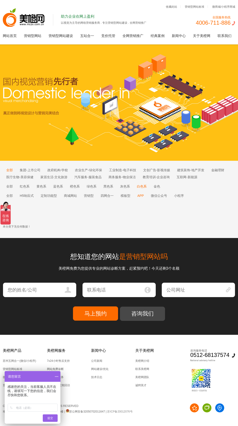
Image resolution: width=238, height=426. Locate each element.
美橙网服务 (56, 350)
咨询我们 (142, 313)
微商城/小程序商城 (223, 6)
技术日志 (96, 377)
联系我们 (224, 36)
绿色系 (91, 186)
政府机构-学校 (57, 170)
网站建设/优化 (100, 369)
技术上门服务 (55, 377)
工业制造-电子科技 (122, 170)
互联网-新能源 (187, 177)
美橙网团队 (142, 377)
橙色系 (75, 186)
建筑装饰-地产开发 (190, 170)
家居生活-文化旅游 (54, 177)
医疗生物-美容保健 (19, 177)
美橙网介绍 (142, 360)
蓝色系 (58, 186)
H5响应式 (27, 196)
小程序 (179, 196)
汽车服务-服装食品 (88, 177)
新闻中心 (179, 36)
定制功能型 (49, 196)
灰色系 (125, 186)
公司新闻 (96, 360)
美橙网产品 (12, 350)
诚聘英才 (140, 385)
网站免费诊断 (55, 369)
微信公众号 (159, 196)
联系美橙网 (142, 369)
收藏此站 (171, 6)
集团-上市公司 (30, 170)
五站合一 (87, 36)
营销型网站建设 (61, 36)
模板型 (125, 196)
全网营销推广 (132, 36)
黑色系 (108, 186)
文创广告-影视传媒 (156, 170)
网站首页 (10, 36)
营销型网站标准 (194, 6)
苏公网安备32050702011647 (85, 411)
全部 (9, 170)
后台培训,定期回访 (58, 385)
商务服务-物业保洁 (122, 177)
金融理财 (217, 170)
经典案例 (158, 36)
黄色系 (41, 186)
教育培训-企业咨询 (156, 177)
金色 (157, 186)
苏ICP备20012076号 (119, 411)
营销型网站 (32, 36)
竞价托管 (108, 36)
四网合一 (107, 196)
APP (140, 196)
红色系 (25, 186)
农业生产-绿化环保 (88, 170)
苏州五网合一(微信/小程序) (19, 360)
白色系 (142, 186)
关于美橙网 (201, 36)
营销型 (89, 196)
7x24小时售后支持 (58, 360)
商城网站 (70, 196)
